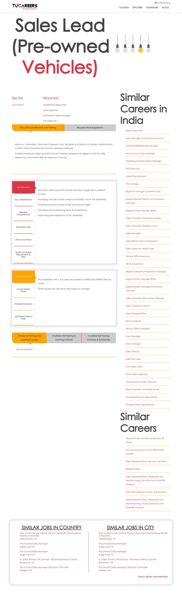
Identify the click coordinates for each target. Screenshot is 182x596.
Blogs (165, 7)
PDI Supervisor (133, 168)
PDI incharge (132, 184)
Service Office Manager (138, 328)
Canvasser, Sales (134, 366)
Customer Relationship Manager (142, 146)
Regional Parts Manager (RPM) (141, 279)
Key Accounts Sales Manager (140, 153)
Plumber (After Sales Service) (140, 404)
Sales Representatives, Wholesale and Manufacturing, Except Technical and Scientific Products (145, 503)
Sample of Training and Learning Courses (29, 338)
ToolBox (124, 7)
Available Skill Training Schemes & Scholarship (98, 338)
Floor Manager (133, 336)
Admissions (152, 7)
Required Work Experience (90, 127)
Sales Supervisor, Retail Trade (140, 248)
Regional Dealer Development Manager (146, 271)
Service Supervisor (135, 264)
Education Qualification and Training (38, 127)
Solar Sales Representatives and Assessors (146, 492)
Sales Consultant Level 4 (138, 306)
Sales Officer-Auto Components (141, 241)
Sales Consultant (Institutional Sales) (143, 218)
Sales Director (132, 351)
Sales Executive (133, 359)
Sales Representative (136, 313)
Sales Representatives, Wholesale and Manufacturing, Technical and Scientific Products (146, 480)
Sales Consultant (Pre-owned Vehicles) (145, 298)
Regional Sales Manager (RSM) (141, 210)
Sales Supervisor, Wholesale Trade (142, 389)
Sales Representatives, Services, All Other (146, 461)
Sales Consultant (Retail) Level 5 (141, 226)
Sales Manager (133, 233)
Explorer (137, 7)
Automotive (18, 105)
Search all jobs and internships (153, 576)
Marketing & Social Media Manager (143, 161)
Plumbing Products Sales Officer (141, 397)
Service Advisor (133, 321)
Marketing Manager (136, 176)
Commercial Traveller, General (141, 382)
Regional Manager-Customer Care (143, 191)
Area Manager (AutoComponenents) (144, 138)
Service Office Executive (138, 256)
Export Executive (134, 130)
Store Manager (133, 344)
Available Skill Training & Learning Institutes (64, 338)
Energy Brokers (133, 469)
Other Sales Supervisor (137, 374)
